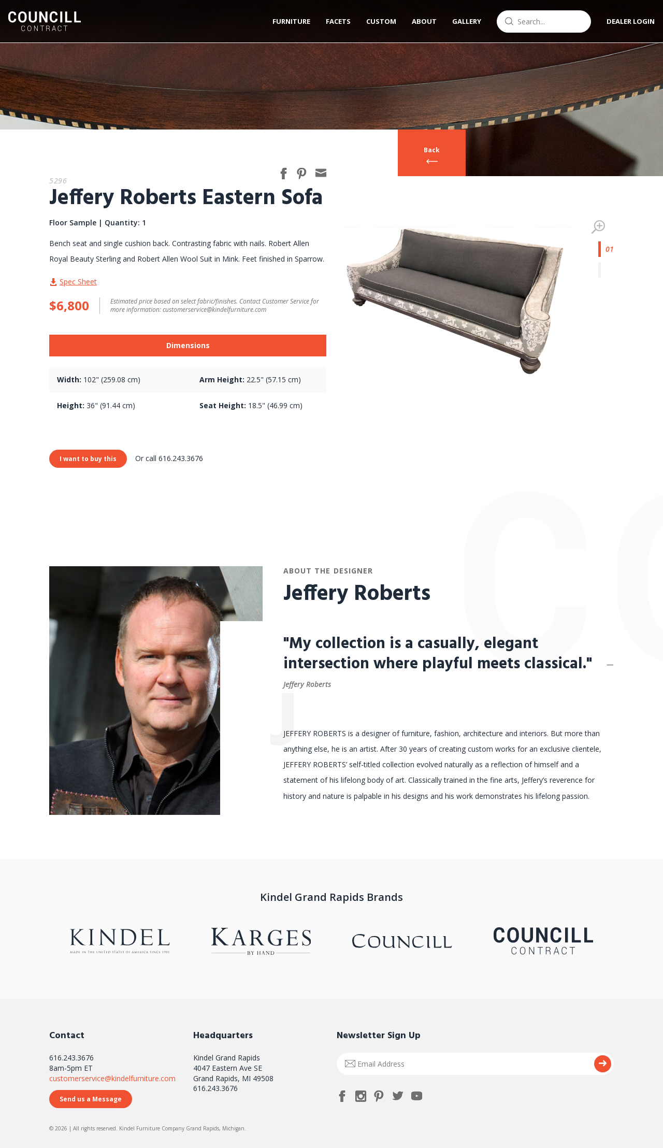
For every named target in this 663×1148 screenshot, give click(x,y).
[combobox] (536, 21)
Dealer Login (623, 21)
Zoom (598, 227)
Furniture (284, 21)
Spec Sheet (78, 281)
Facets (331, 21)
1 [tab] (606, 249)
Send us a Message (91, 1099)
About (417, 21)
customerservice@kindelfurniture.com (112, 1078)
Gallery (459, 21)
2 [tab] (606, 270)
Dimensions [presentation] (188, 345)
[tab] (187, 345)
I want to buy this (88, 458)
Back (432, 150)
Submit (602, 1063)
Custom (374, 21)
